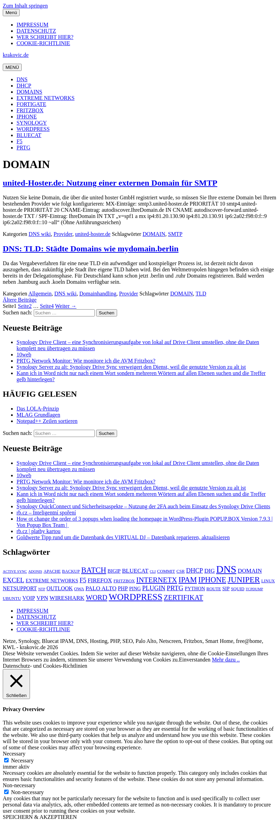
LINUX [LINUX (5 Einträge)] (268, 581)
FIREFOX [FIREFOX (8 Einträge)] (99, 580)
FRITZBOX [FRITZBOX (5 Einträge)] (124, 581)
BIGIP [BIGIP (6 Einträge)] (114, 571)
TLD (201, 293)
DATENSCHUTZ (36, 31)
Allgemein (40, 293)
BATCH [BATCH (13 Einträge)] (93, 570)
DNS (22, 79)
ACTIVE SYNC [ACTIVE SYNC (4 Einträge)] (15, 571)
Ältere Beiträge (20, 300)
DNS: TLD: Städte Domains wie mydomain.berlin (90, 248)
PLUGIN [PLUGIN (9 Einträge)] (153, 588)
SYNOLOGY (32, 123)
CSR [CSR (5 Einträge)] (180, 571)
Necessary (22, 760)
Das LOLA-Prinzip (38, 409)
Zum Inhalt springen (25, 6)
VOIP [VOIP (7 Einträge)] (28, 598)
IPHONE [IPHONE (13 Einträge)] (212, 579)
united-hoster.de (93, 234)
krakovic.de (16, 55)
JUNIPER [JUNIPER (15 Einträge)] (244, 579)
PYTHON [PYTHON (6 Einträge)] (195, 588)
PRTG (23, 147)
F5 (19, 141)
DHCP (24, 85)
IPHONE (27, 116)
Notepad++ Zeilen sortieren (47, 421)
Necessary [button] (14, 754)
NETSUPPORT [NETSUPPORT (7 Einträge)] (20, 588)
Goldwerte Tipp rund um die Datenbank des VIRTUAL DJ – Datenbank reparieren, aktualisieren (123, 537)
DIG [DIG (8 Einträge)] (209, 570)
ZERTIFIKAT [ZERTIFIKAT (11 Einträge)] (183, 597)
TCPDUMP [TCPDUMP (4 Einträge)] (254, 589)
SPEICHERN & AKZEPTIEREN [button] (40, 817)
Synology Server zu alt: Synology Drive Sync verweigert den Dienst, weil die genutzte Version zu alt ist (131, 367)
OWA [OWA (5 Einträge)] (79, 588)
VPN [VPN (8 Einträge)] (42, 598)
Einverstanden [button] (195, 660)
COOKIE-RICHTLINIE (43, 43)
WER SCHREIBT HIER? (45, 37)
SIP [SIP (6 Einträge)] (226, 588)
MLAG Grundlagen (38, 415)
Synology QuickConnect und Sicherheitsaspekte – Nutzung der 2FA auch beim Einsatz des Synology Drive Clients (143, 506)
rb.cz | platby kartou (39, 531)
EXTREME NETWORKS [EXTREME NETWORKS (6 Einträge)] (51, 580)
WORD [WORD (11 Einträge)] (96, 597)
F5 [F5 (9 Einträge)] (83, 580)
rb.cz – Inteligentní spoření (46, 512)
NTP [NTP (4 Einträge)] (41, 589)
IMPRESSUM (32, 25)
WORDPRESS (33, 129)
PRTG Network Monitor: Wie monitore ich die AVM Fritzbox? (86, 361)
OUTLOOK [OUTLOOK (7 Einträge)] (59, 588)
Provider (63, 234)
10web (24, 354)
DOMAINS (29, 92)
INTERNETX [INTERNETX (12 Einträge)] (156, 580)
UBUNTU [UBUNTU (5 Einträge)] (12, 598)
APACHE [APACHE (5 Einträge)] (52, 571)
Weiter (65, 306)
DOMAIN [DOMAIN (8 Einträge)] (250, 570)
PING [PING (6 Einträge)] (135, 588)
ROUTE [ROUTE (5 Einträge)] (213, 588)
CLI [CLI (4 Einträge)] (153, 571)
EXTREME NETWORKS (45, 98)
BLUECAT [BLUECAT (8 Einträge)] (135, 570)
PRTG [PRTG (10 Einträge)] (175, 588)
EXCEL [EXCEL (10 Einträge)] (13, 580)
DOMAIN (154, 234)
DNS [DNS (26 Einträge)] (226, 569)
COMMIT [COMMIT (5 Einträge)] (166, 571)
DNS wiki (40, 234)
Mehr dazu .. (226, 660)
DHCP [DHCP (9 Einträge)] (194, 570)
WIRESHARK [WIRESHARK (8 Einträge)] (67, 598)
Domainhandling (97, 293)
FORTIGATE (31, 104)
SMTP (175, 234)
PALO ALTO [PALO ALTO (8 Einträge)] (100, 588)
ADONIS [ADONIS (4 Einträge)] (35, 571)
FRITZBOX (30, 110)
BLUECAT (29, 135)
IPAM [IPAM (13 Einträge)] (187, 579)
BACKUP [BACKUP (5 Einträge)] (71, 571)
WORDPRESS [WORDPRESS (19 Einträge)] (135, 597)
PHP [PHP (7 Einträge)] (123, 588)
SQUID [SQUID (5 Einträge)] (237, 588)
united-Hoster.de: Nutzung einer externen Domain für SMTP (110, 182)
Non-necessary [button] (19, 785)
